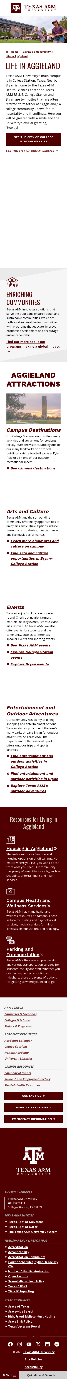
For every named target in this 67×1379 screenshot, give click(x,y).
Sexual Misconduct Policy (26, 1281)
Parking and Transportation (22, 951)
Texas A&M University (38, 1352)
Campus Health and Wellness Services (28, 903)
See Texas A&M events (30, 645)
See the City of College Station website (36, 139)
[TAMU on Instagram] (19, 1345)
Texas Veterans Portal (24, 1326)
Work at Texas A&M (33, 1107)
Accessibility (34, 1367)
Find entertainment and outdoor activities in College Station (32, 761)
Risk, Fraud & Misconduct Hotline (31, 1316)
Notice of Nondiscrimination (28, 1271)
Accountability (18, 1252)
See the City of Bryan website (32, 150)
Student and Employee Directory (27, 1079)
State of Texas (18, 1306)
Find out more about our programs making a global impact (33, 344)
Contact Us (33, 1095)
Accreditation (18, 1247)
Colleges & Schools (17, 1020)
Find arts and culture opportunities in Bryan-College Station (32, 558)
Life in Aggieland (17, 56)
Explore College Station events (31, 654)
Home (14, 51)
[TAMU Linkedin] (47, 1345)
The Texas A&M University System (33, 1232)
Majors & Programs (17, 1026)
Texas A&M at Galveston (26, 1222)
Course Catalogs (15, 1047)
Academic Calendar (18, 1041)
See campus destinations (32, 468)
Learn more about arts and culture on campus (35, 543)
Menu (9, 1375)
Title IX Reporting (21, 1291)
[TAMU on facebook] (10, 1345)
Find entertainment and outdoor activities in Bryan (34, 776)
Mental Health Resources (22, 1085)
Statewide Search (21, 1311)
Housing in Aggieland (29, 848)
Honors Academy (16, 1053)
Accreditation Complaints (26, 1257)
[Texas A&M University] (33, 1161)
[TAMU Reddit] (56, 1345)
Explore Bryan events (29, 664)
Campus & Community (37, 51)
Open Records (18, 1276)
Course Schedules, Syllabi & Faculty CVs (33, 1264)
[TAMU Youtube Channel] (29, 1345)
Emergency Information (33, 1119)
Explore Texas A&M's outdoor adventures (29, 788)
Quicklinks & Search (43, 1375)
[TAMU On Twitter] (38, 1345)
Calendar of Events (17, 1073)
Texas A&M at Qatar (23, 1227)
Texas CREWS (17, 1286)
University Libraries (18, 1059)
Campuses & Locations (20, 1014)
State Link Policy (20, 1321)
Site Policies (33, 1359)
